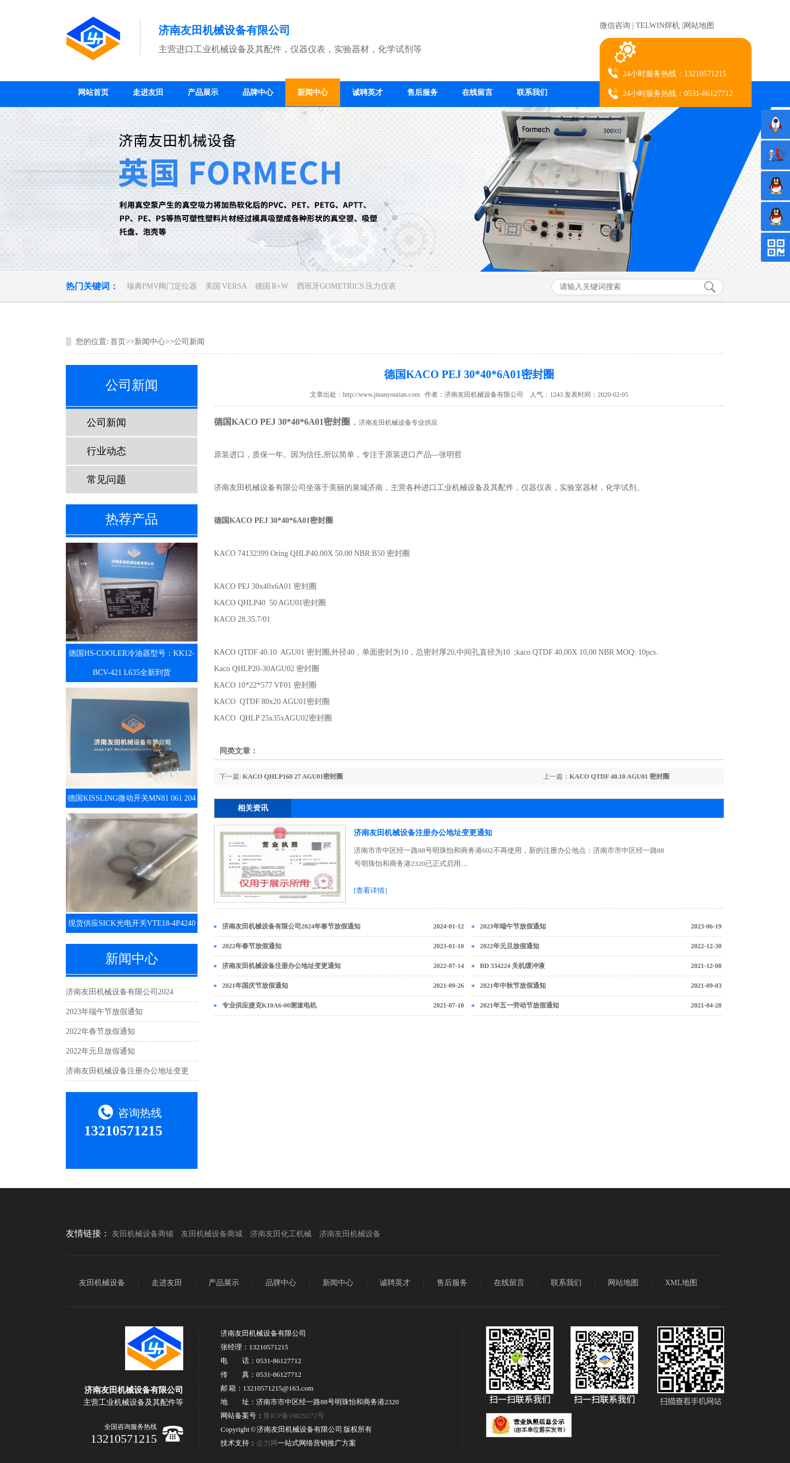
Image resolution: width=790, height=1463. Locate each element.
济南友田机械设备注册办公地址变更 (127, 1071)
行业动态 (106, 451)
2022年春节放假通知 (100, 1031)
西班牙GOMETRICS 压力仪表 (346, 286)
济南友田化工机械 (281, 1234)
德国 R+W (271, 286)
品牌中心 (257, 92)
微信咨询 (615, 25)
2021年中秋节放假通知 (513, 985)
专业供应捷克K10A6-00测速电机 (269, 1005)
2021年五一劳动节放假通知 (519, 1005)
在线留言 (477, 92)
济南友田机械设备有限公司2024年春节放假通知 (291, 926)
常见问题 (106, 479)
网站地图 (699, 25)
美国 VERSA (226, 286)
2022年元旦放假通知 (100, 1051)
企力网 (267, 1443)
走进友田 (148, 92)
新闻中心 (312, 92)
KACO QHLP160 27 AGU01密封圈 (292, 776)
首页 (118, 341)
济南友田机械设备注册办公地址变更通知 (423, 833)
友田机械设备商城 (211, 1234)
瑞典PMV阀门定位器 (162, 286)
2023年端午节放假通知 (104, 1012)
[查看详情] (370, 890)
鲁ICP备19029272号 (293, 1415)
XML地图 (681, 1283)
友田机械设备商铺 (142, 1234)
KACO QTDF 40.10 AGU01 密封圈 (619, 776)
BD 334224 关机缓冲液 (512, 966)
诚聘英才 (367, 92)
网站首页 (93, 92)
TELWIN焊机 (658, 25)
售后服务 (422, 92)
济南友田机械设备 (350, 1234)
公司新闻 (189, 341)
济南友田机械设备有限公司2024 (119, 992)
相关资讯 (253, 808)
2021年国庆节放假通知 (255, 985)
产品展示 (203, 92)
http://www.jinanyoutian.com (381, 394)
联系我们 (532, 92)
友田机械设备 (102, 1283)
